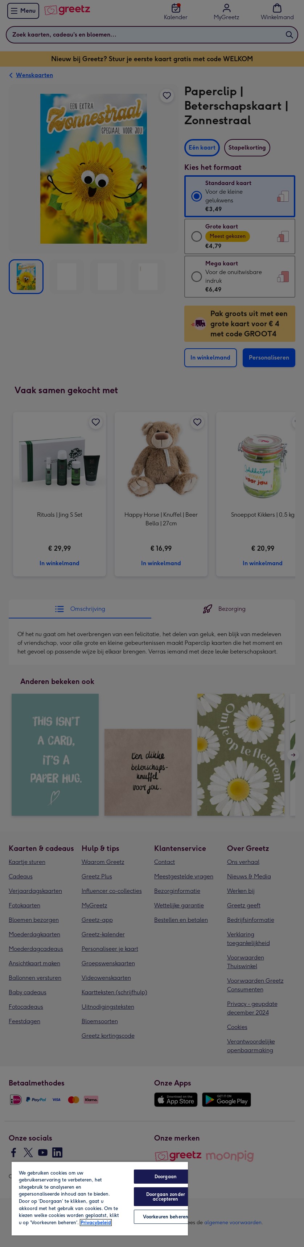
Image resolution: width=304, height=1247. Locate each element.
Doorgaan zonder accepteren (165, 1197)
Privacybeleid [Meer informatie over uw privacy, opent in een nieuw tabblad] (96, 1222)
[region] (100, 1198)
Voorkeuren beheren (165, 1216)
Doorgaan (166, 1176)
